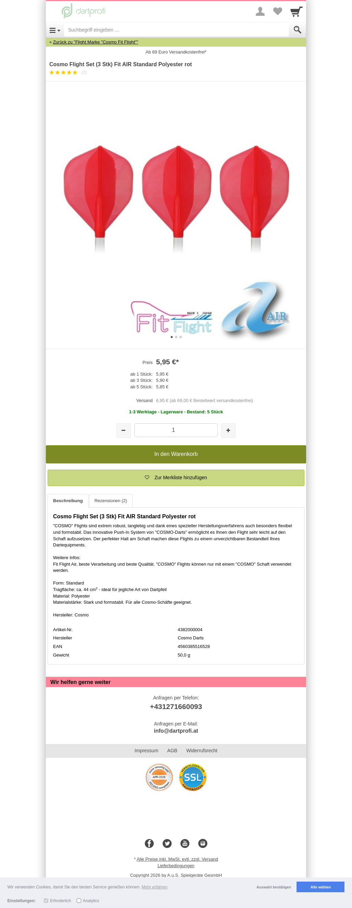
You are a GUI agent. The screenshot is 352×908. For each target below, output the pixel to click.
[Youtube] (185, 844)
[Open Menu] (55, 30)
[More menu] (260, 11)
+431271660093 (176, 706)
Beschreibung (68, 500)
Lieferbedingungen (176, 865)
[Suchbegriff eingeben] (176, 29)
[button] (176, 478)
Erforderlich (60, 900)
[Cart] (296, 11)
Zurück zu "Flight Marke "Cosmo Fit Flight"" (95, 42)
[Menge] (175, 430)
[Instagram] (203, 844)
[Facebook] (149, 844)
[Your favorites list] (277, 11)
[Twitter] (167, 844)
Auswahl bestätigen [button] (273, 887)
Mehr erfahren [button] (154, 887)
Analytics (91, 900)
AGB (172, 750)
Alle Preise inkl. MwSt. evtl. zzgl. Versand (177, 859)
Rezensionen (111, 500)
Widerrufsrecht (201, 750)
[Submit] (297, 29)
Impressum (146, 750)
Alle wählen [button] (321, 887)
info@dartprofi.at (176, 731)
